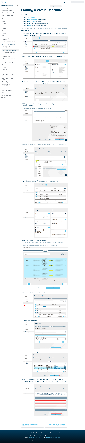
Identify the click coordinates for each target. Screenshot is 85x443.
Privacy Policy (50, 433)
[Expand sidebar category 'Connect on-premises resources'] (17, 38)
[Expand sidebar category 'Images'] (17, 67)
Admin (10, 2)
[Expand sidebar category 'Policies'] (17, 33)
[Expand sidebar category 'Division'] (17, 21)
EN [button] (65, 2)
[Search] (77, 2)
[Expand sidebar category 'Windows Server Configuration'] (17, 85)
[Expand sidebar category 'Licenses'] (17, 24)
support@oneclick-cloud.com (52, 437)
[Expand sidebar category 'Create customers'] (17, 19)
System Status (28, 2)
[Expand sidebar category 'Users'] (17, 26)
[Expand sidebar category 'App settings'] (17, 82)
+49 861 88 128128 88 (34, 437)
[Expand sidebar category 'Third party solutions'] (17, 93)
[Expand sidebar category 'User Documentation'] (17, 95)
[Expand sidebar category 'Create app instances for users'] (17, 79)
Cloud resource (31, 17)
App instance (31, 21)
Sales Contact (36, 433)
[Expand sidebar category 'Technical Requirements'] (17, 13)
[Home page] (22, 6)
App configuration (32, 19)
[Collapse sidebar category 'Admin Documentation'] (17, 6)
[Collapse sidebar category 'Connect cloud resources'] (17, 44)
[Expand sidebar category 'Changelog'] (17, 8)
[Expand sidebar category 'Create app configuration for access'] (17, 75)
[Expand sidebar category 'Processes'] (17, 70)
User (15, 2)
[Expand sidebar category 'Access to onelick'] (17, 88)
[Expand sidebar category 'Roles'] (17, 31)
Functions (20, 2)
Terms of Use (58, 433)
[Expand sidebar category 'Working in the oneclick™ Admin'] (17, 16)
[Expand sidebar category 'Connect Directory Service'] (17, 42)
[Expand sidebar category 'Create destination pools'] (17, 65)
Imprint (43, 433)
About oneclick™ (28, 433)
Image (29, 25)
